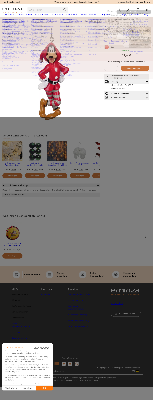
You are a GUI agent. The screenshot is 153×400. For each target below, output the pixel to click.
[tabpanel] (58, 16)
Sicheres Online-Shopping (78, 333)
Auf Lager (126, 59)
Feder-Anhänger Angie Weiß (79, 168)
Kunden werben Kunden (78, 313)
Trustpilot (117, 316)
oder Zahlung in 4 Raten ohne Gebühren (126, 71)
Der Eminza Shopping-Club (79, 307)
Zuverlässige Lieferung (77, 327)
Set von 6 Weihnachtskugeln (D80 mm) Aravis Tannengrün (35, 170)
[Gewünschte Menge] (111, 77)
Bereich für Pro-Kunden (78, 339)
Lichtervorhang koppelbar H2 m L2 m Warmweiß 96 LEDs (57, 169)
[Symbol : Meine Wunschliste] (148, 34)
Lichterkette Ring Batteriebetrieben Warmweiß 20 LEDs (12, 169)
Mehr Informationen (118, 103)
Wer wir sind (45, 307)
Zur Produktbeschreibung (115, 45)
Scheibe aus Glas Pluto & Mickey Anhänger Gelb (12, 258)
